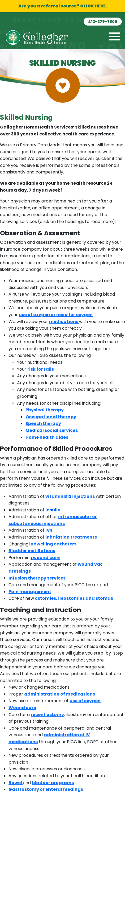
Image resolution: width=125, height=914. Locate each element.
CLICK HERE (93, 6)
